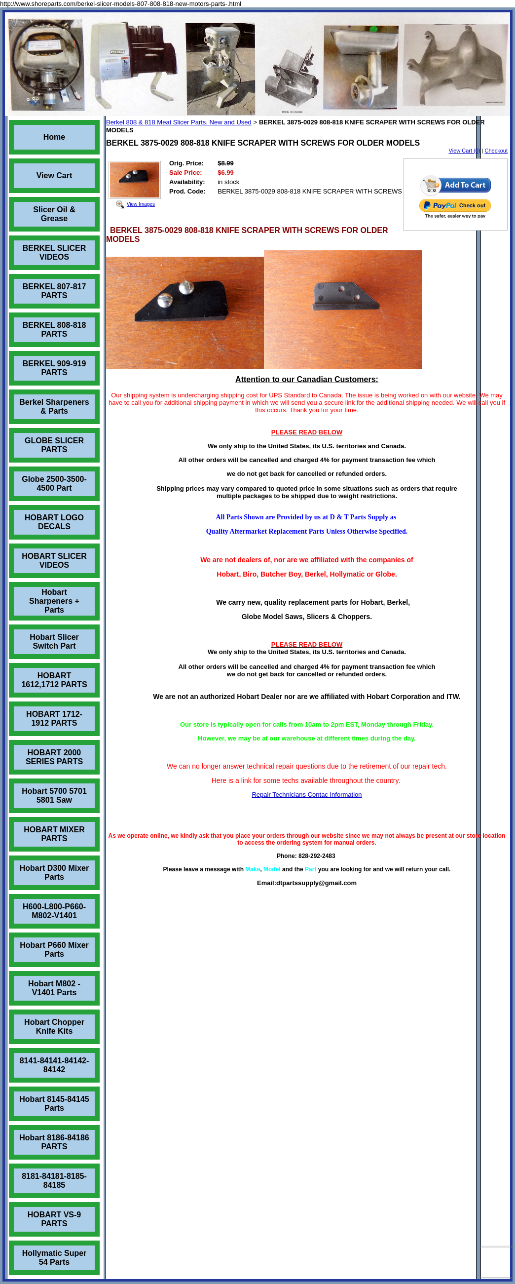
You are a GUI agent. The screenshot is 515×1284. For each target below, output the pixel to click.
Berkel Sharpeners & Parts (54, 406)
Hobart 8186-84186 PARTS (54, 1142)
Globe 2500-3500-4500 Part (54, 483)
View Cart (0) (464, 151)
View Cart (55, 175)
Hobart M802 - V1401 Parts (54, 988)
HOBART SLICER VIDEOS (54, 560)
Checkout (496, 151)
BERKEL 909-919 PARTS (54, 368)
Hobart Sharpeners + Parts (54, 601)
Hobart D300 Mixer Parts (54, 872)
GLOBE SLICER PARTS (54, 445)
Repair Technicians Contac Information (307, 794)
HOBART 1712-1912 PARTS (54, 718)
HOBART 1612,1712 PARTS (54, 680)
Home (54, 137)
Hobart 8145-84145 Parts (54, 1103)
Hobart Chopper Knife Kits (54, 1026)
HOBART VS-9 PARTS (54, 1219)
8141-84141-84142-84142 (54, 1065)
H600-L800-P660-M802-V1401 (54, 911)
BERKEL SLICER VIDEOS (54, 252)
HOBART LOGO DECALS (54, 522)
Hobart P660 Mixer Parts (54, 949)
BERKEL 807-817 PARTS (54, 291)
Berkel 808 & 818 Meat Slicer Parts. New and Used (179, 122)
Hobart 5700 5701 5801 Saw (54, 795)
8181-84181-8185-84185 (54, 1180)
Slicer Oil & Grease (54, 214)
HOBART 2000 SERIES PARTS (54, 757)
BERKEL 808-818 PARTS (54, 329)
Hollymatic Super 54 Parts (54, 1257)
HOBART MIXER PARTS (54, 834)
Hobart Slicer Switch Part (54, 641)
